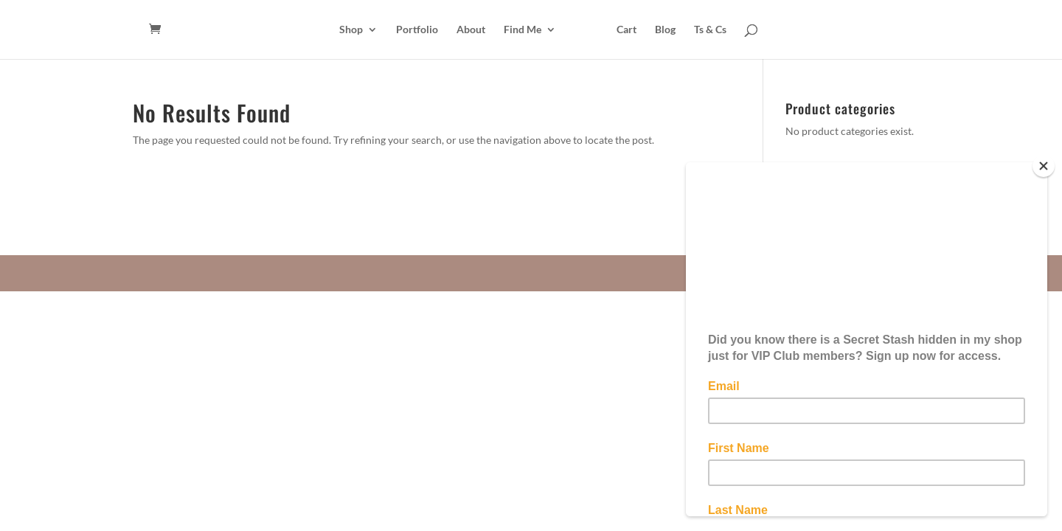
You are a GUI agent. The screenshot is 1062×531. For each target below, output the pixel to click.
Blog (665, 29)
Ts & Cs (710, 29)
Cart (626, 29)
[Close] (1043, 166)
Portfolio (417, 29)
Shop (351, 29)
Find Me (522, 29)
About (471, 29)
